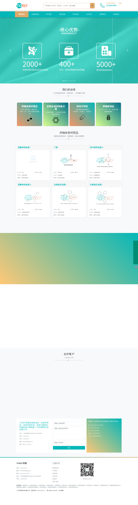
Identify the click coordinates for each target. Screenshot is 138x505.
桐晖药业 (25, 494)
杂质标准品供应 (62, 495)
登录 (57, 490)
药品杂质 (89, 494)
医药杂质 (96, 494)
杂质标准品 (35, 14)
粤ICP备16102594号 (51, 499)
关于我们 (49, 14)
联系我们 (116, 14)
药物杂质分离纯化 (21, 495)
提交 (69, 456)
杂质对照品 (50, 494)
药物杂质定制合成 (115, 494)
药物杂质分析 (104, 494)
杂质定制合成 (81, 494)
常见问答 (76, 14)
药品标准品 (43, 495)
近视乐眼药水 (33, 494)
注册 (53, 490)
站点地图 (61, 499)
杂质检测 (57, 494)
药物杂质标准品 (52, 495)
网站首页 (22, 14)
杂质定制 (62, 14)
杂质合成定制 (72, 494)
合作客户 (89, 14)
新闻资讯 (103, 14)
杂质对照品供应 (73, 495)
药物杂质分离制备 (33, 495)
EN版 (120, 3)
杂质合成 (64, 494)
